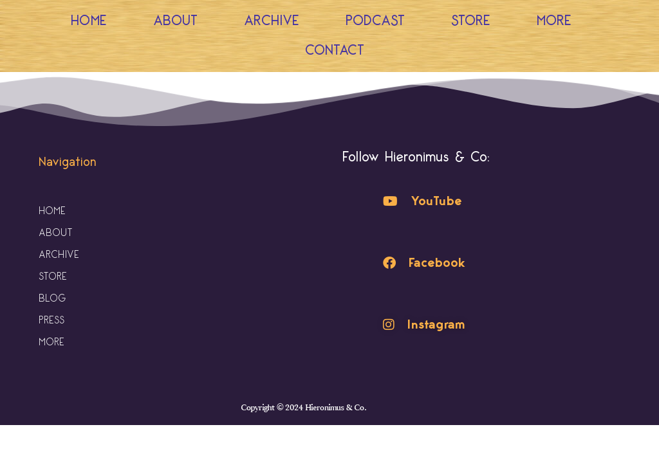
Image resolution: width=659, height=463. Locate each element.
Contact (334, 50)
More (557, 21)
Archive (271, 21)
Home (89, 21)
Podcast (375, 21)
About (175, 21)
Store (470, 21)
